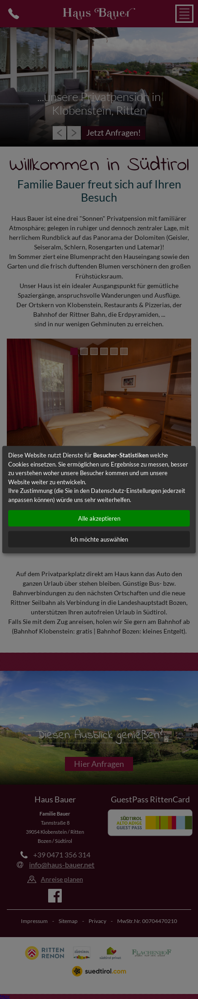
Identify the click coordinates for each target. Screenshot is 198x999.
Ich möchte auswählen (99, 539)
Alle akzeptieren (99, 518)
